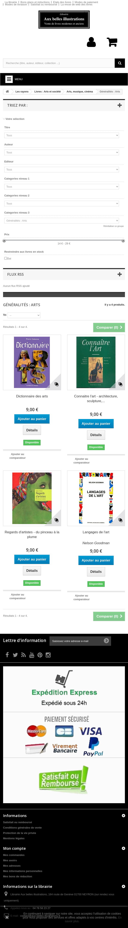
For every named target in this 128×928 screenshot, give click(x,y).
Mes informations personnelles (22, 871)
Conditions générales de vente (22, 827)
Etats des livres (62, 2)
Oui (9, 258)
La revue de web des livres (76, 4)
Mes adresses (11, 865)
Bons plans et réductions (35, 2)
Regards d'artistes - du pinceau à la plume (32, 534)
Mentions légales (14, 838)
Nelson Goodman (96, 543)
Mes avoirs (10, 860)
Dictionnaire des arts (32, 396)
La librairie (11, 2)
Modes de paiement (86, 2)
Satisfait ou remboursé (44, 4)
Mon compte (14, 848)
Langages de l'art (96, 532)
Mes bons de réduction (17, 876)
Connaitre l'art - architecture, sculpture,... (96, 398)
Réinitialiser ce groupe (113, 226)
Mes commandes (14, 855)
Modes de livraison (16, 4)
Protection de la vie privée (19, 833)
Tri (4, 314)
